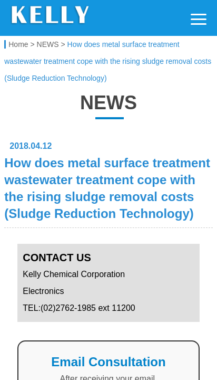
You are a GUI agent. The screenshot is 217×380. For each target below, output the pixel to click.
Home (18, 44)
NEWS (48, 44)
